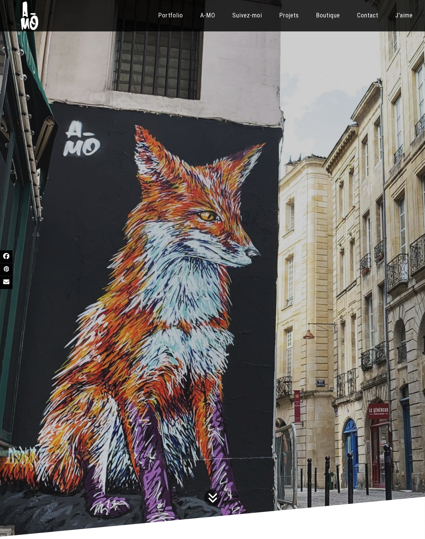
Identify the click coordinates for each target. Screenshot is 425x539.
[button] (6, 256)
